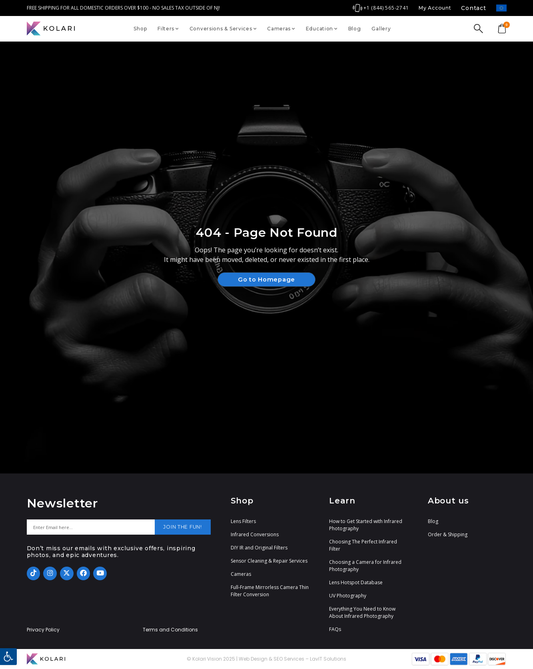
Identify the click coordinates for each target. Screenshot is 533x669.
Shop (140, 29)
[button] (8, 656)
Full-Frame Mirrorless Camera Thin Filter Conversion (270, 591)
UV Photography (347, 595)
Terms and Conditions (170, 630)
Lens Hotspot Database (356, 582)
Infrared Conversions (255, 534)
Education (321, 29)
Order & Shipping (447, 534)
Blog (354, 29)
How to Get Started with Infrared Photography (365, 525)
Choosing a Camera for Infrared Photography (365, 566)
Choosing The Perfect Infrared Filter (363, 545)
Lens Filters (243, 521)
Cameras (281, 29)
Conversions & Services (223, 29)
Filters (168, 29)
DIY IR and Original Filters (259, 547)
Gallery (381, 29)
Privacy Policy (43, 630)
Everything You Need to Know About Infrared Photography (362, 612)
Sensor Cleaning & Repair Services (269, 560)
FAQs (335, 629)
